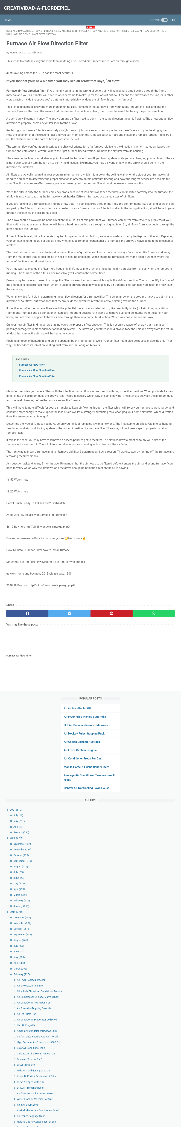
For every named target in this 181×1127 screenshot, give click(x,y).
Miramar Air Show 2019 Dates (158, 847)
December (147, 197)
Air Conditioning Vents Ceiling (158, 879)
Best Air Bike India (152, 874)
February (146, 254)
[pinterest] (76, 735)
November (147, 202)
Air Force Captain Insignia (150, 94)
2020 (141, 191)
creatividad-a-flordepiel (39, 4)
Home (9, 14)
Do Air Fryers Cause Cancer (157, 895)
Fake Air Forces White (153, 944)
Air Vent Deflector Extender (156, 744)
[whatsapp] (104, 735)
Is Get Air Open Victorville (155, 478)
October (146, 208)
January (146, 185)
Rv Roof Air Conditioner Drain (158, 807)
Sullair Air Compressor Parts (157, 739)
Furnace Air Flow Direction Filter (37, 470)
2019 (141, 265)
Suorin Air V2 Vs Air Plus (155, 1076)
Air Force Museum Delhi (155, 842)
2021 (141, 163)
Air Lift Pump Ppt (151, 383)
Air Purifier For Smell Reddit (157, 733)
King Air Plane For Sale (154, 605)
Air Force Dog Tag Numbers (157, 548)
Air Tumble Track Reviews (156, 626)
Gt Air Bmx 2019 (151, 453)
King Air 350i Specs (152, 508)
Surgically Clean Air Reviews (157, 707)
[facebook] (20, 735)
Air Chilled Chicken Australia (152, 86)
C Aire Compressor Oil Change (158, 1070)
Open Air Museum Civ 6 (154, 447)
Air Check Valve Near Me (155, 1024)
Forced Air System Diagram (157, 657)
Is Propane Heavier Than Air (157, 573)
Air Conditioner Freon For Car (152, 103)
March (145, 248)
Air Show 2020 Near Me (155, 338)
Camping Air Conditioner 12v (157, 585)
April (143, 180)
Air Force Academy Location (157, 662)
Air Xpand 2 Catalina (153, 1081)
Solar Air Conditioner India (156, 432)
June (144, 231)
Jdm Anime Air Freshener (155, 590)
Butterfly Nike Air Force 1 (155, 853)
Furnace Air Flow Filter (32, 464)
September (147, 214)
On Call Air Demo (151, 929)
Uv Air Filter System (152, 712)
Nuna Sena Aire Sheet (153, 868)
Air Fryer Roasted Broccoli (156, 333)
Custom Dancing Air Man (155, 790)
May (144, 174)
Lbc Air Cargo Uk (151, 398)
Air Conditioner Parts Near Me (158, 980)
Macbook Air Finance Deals (156, 1036)
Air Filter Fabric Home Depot (157, 965)
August (145, 219)
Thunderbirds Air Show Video (158, 802)
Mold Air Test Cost (152, 1030)
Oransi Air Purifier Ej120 (155, 796)
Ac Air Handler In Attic (148, 39)
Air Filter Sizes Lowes (153, 750)
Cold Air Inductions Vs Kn (156, 621)
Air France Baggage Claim (156, 524)
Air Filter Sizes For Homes (156, 765)
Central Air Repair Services (156, 950)
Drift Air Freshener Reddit (155, 484)
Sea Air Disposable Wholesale (158, 642)
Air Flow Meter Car (152, 579)
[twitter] (48, 735)
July (143, 168)
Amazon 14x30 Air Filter (155, 718)
